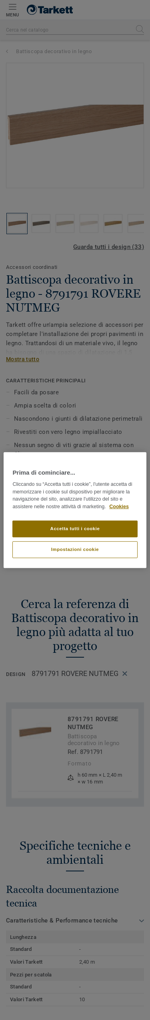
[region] (75, 510)
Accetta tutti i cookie (75, 528)
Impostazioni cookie (75, 549)
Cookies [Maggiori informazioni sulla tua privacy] (119, 506)
